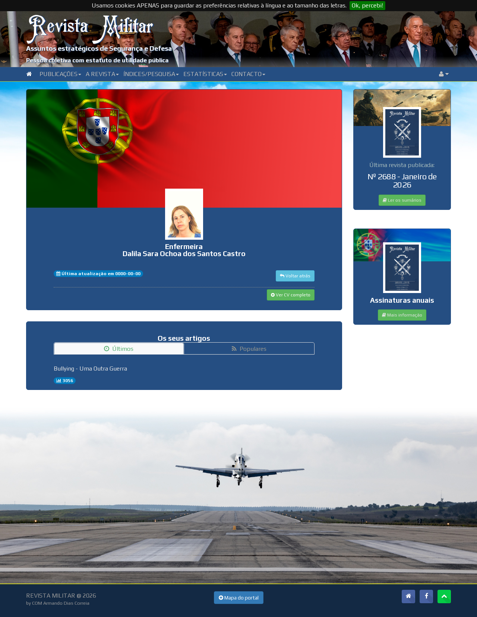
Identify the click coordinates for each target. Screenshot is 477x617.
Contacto (248, 74)
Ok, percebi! (367, 5)
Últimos (118, 348)
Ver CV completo (290, 295)
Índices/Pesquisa (151, 74)
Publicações (60, 74)
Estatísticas (205, 74)
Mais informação (402, 315)
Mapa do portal (239, 598)
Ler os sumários (402, 200)
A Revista (102, 74)
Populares (249, 348)
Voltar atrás (295, 275)
